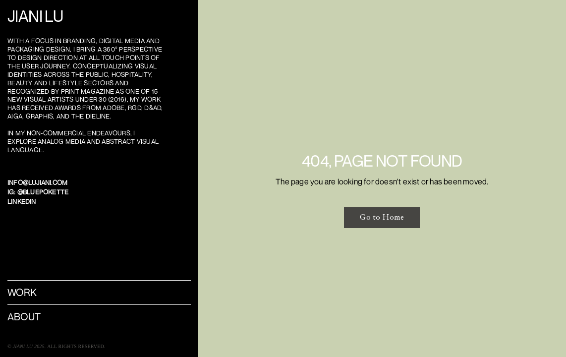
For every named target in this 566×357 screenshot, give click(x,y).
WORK (22, 292)
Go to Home (382, 217)
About (24, 316)
